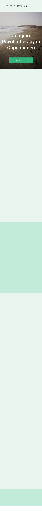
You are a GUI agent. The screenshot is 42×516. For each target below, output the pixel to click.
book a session (21, 60)
